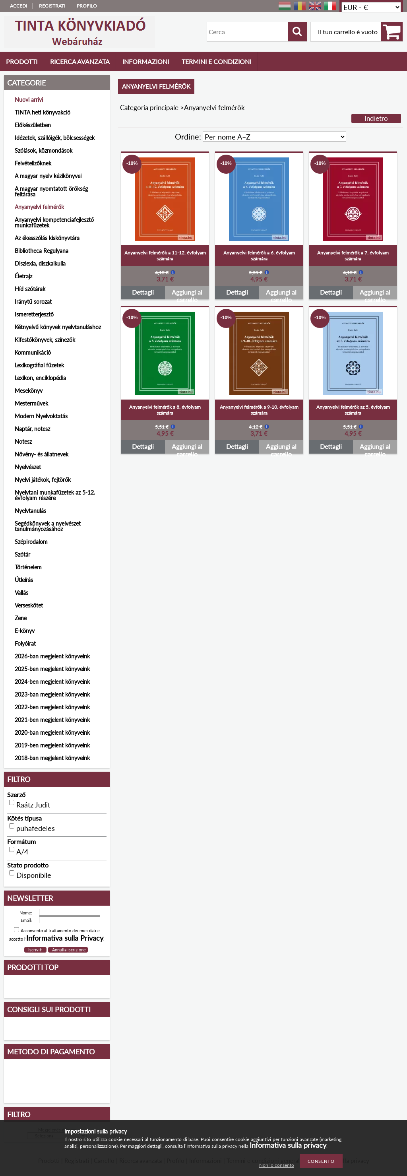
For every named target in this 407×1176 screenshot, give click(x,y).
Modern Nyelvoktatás (41, 416)
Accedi (18, 6)
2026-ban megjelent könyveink (52, 656)
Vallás (21, 592)
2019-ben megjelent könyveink (52, 745)
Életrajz (23, 276)
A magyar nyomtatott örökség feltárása (51, 191)
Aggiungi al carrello (187, 293)
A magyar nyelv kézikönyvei (48, 176)
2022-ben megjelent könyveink (52, 707)
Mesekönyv (29, 390)
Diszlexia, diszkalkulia (40, 263)
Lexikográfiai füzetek (39, 365)
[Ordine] (274, 137)
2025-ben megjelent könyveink (52, 669)
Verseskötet (29, 605)
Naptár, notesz (32, 428)
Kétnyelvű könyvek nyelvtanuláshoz (58, 327)
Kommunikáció (33, 352)
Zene (21, 618)
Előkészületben (33, 125)
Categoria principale (149, 107)
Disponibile (33, 875)
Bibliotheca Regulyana (41, 250)
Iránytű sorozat (33, 301)
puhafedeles (35, 828)
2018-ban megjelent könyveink (52, 758)
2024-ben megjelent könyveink (52, 681)
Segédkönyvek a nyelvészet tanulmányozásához (48, 526)
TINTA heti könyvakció (42, 112)
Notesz (23, 441)
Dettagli (143, 292)
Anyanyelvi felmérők (39, 207)
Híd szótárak (30, 288)
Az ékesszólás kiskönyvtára (47, 238)
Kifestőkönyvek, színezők (45, 339)
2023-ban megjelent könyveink (52, 694)
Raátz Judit (33, 804)
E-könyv (25, 630)
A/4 (22, 851)
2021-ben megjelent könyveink (52, 719)
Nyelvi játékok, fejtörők (43, 479)
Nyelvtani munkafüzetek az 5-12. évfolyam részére (55, 495)
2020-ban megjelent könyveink (52, 732)
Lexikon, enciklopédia (40, 378)
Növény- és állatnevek (41, 454)
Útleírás (24, 579)
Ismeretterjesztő (34, 314)
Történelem (28, 567)
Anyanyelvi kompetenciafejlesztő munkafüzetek (54, 222)
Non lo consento (276, 1165)
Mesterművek (31, 403)
